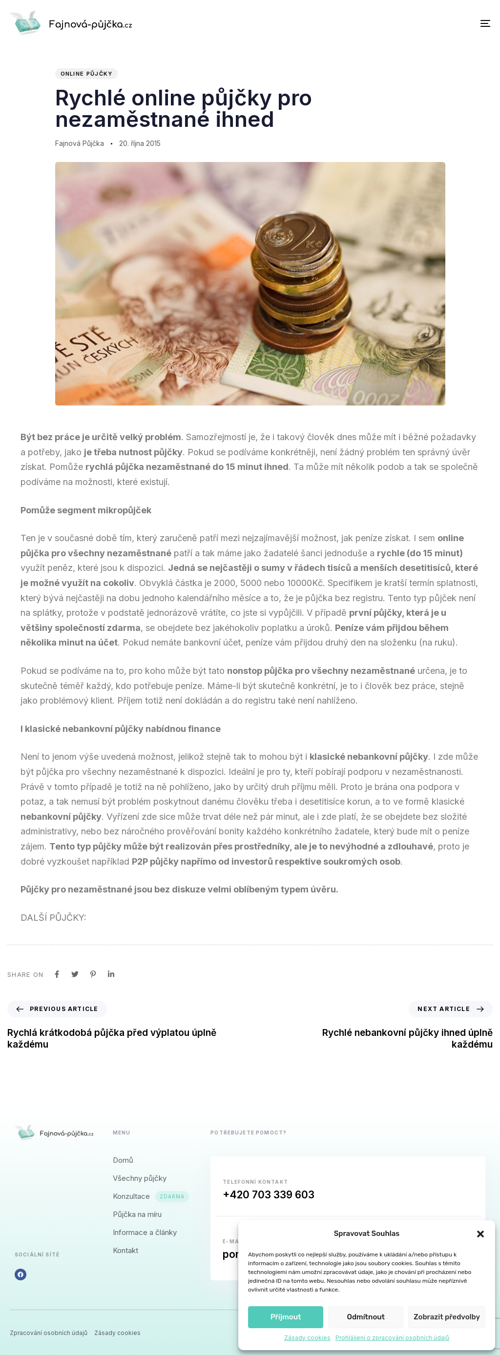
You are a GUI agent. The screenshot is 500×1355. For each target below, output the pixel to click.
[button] (480, 1234)
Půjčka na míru (137, 1214)
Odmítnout (366, 1317)
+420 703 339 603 (268, 1195)
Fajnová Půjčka (79, 143)
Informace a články (145, 1232)
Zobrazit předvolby (447, 1317)
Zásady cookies (307, 1337)
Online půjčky (87, 73)
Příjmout (286, 1317)
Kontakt (125, 1250)
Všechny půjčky (140, 1178)
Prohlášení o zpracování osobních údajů (392, 1337)
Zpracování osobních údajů (48, 1333)
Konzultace (151, 1196)
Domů (123, 1160)
